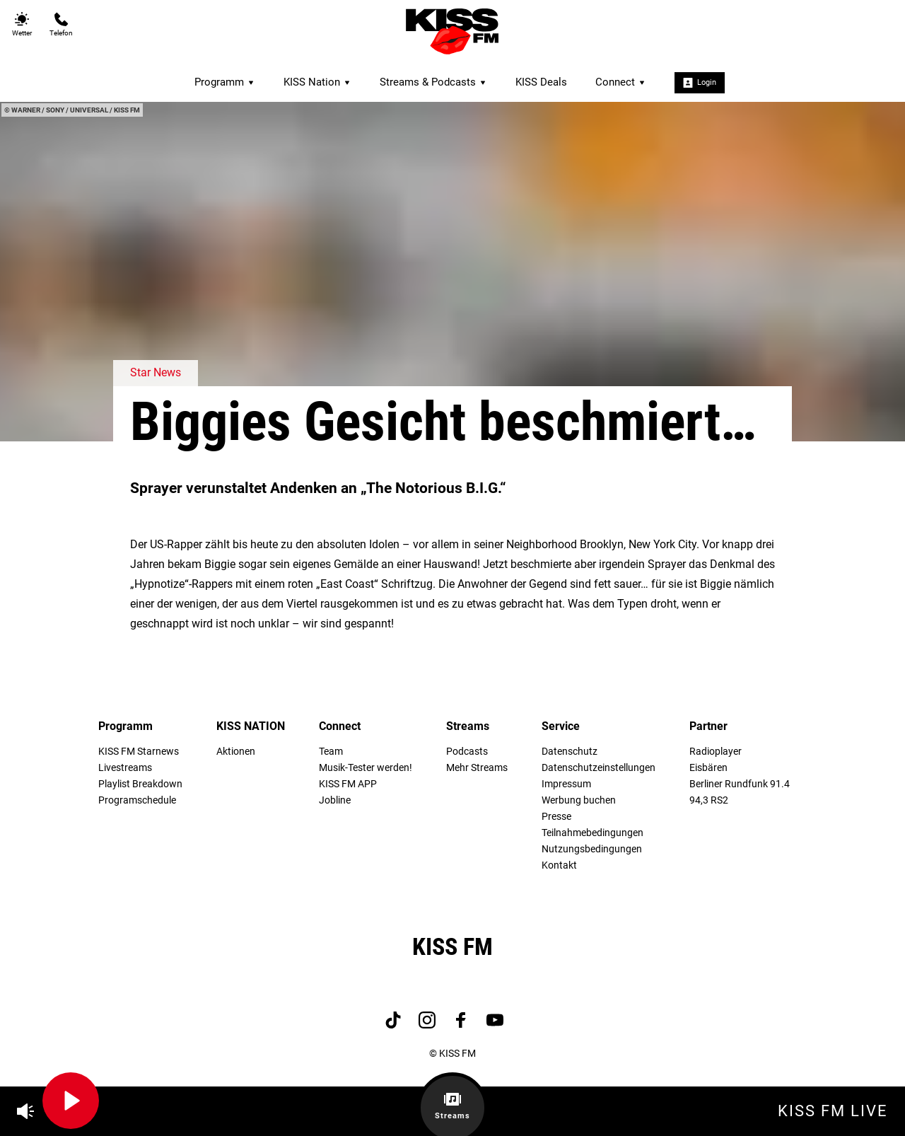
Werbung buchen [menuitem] (579, 800)
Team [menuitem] (331, 752)
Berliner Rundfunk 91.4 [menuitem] (739, 784)
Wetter (22, 24)
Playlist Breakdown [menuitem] (140, 784)
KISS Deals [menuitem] (541, 82)
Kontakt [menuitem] (559, 865)
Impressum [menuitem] (566, 784)
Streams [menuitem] (467, 726)
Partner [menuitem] (708, 726)
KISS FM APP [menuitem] (348, 784)
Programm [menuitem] (224, 82)
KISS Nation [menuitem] (317, 82)
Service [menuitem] (561, 726)
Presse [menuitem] (556, 817)
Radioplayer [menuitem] (715, 752)
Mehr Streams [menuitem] (477, 768)
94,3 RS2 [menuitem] (708, 800)
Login (699, 83)
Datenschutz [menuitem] (569, 752)
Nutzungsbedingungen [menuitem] (592, 849)
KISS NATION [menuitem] (250, 726)
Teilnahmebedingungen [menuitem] (592, 833)
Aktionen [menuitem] (235, 752)
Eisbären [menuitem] (708, 768)
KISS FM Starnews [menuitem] (138, 752)
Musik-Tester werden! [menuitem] (365, 768)
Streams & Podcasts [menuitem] (433, 82)
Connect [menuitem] (620, 82)
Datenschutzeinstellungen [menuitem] (598, 768)
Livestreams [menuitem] (125, 768)
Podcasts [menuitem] (467, 752)
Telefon (61, 24)
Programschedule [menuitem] (137, 800)
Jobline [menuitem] (335, 800)
